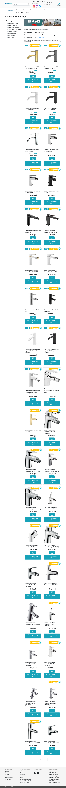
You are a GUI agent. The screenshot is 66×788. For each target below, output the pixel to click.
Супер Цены (19, 12)
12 (59, 40)
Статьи (25, 10)
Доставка (32, 10)
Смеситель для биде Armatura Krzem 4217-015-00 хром (51, 390)
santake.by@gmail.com (25, 779)
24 (57, 41)
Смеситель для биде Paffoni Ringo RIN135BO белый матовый (32, 392)
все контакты (35, 3)
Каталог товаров (10, 11)
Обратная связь (48, 10)
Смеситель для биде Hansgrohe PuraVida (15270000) (49, 624)
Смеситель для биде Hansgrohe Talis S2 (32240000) (30, 703)
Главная (18, 10)
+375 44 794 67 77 (37, 2)
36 (60, 41)
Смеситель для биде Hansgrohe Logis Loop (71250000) (49, 431)
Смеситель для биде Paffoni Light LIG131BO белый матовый (32, 351)
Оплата (40, 10)
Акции (27, 12)
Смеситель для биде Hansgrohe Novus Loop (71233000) (31, 585)
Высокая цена (27, 41)
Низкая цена (44, 40)
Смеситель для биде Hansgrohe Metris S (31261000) (30, 664)
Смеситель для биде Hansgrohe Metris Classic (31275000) (50, 664)
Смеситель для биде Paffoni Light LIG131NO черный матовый (51, 351)
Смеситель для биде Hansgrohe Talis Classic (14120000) (50, 703)
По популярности (36, 40)
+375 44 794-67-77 (24, 776)
